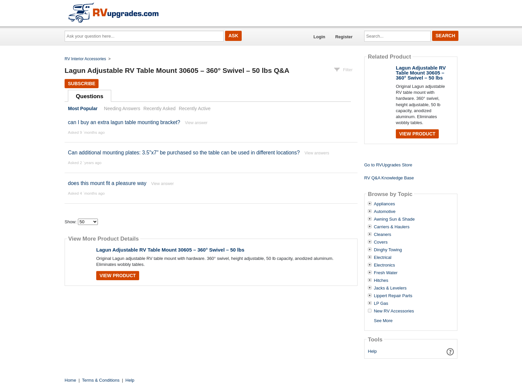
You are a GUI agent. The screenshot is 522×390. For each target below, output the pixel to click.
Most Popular (83, 108)
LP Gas (381, 303)
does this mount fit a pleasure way (107, 183)
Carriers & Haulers (391, 227)
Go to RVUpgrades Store (388, 164)
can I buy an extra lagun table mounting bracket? (124, 122)
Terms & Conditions (101, 380)
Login (319, 36)
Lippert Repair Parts (393, 295)
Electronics (384, 265)
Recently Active (195, 108)
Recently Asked (159, 108)
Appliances (384, 204)
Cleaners (382, 234)
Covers (381, 242)
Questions (90, 96)
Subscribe (81, 83)
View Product (118, 275)
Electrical (383, 257)
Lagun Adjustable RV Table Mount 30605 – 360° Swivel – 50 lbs (170, 250)
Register (344, 36)
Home (70, 380)
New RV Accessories (394, 311)
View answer (196, 122)
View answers (317, 153)
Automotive (384, 211)
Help (372, 351)
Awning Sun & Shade (394, 219)
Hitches (381, 280)
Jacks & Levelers (390, 288)
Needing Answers (122, 108)
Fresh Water (385, 273)
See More (383, 320)
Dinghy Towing (388, 250)
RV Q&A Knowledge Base (389, 177)
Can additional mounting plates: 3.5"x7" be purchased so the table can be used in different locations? (184, 152)
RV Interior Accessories (85, 59)
